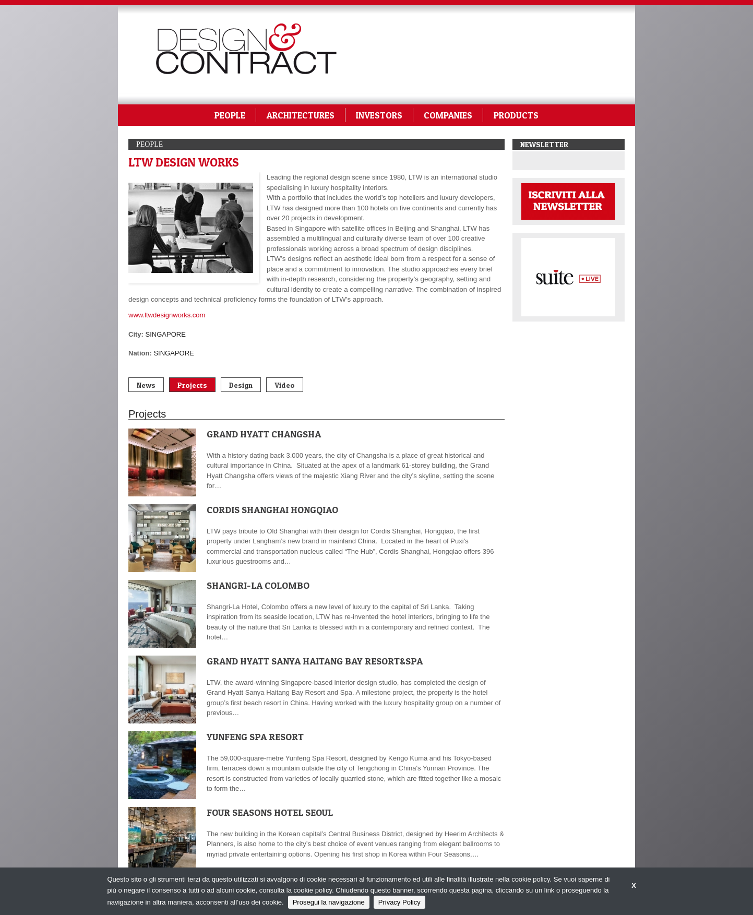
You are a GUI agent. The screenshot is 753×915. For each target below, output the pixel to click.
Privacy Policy (399, 902)
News (146, 385)
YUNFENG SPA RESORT (255, 736)
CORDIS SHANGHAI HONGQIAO (272, 509)
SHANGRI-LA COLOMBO (258, 585)
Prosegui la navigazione (329, 902)
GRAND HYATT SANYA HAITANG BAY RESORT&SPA (315, 661)
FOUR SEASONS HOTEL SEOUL (270, 812)
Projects (192, 385)
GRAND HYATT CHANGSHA (264, 434)
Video (284, 385)
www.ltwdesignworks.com (166, 315)
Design (241, 385)
